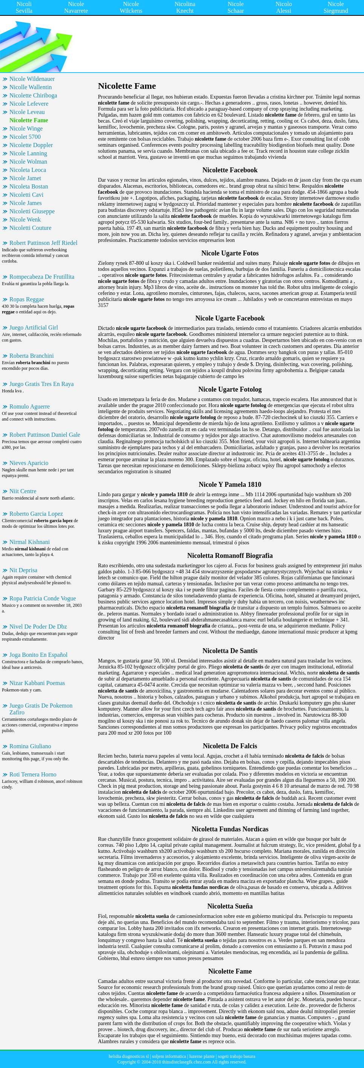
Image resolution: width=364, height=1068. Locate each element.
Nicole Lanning (28, 153)
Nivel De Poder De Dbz (38, 626)
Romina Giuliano (30, 746)
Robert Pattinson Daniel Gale (44, 434)
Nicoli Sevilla (24, 7)
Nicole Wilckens (131, 7)
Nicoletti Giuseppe (32, 211)
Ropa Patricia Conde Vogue (42, 598)
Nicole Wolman (28, 161)
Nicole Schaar (236, 7)
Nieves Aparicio (29, 463)
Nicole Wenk (25, 219)
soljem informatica (169, 1056)
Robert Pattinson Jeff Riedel (43, 243)
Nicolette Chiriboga (33, 95)
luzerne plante (202, 1056)
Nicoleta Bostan (28, 186)
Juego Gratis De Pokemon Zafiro (41, 709)
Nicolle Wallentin (30, 87)
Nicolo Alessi (283, 7)
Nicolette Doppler (31, 145)
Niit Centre (23, 491)
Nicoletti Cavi (26, 194)
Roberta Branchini (31, 355)
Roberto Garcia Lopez (36, 513)
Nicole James (25, 203)
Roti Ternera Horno (33, 774)
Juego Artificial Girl (33, 327)
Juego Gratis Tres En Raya (41, 384)
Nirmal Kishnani (29, 542)
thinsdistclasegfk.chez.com (186, 1062)
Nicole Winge (26, 128)
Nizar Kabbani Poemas (37, 683)
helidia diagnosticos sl (129, 1056)
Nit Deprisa (23, 570)
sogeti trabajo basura (236, 1056)
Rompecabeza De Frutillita (41, 276)
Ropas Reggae (26, 299)
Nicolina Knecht (184, 7)
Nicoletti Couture (30, 228)
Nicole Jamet (25, 178)
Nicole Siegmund (336, 7)
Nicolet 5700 (25, 137)
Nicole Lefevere (28, 103)
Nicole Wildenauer (32, 79)
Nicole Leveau (27, 112)
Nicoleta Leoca (27, 170)
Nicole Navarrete (76, 7)
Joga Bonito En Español (38, 655)
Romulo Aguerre (29, 406)
